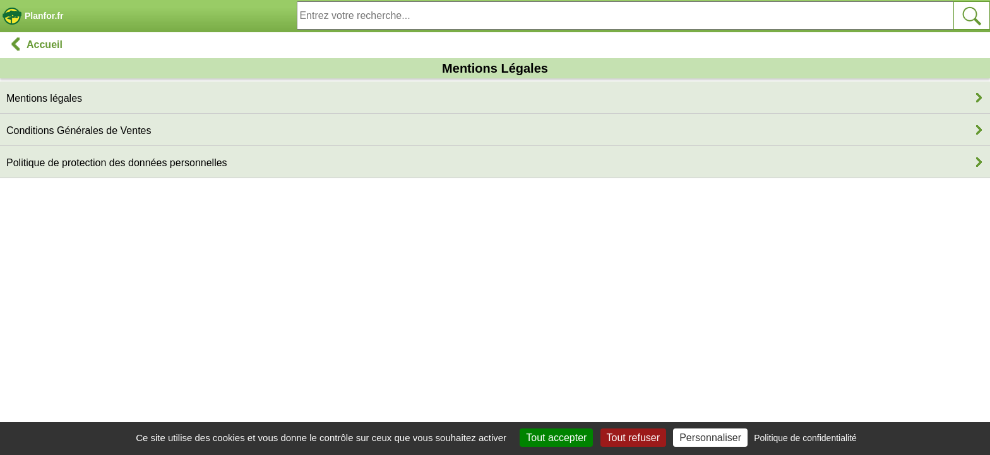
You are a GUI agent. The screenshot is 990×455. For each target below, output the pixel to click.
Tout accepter (556, 437)
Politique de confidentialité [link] (805, 438)
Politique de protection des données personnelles (116, 162)
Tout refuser (633, 437)
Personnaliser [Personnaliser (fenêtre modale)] (710, 437)
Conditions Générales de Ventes (78, 130)
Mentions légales (44, 98)
